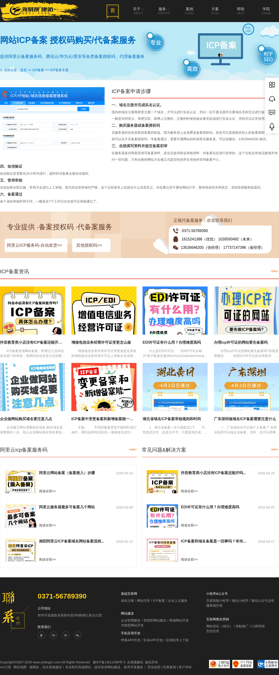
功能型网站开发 (132, 625)
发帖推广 (242, 626)
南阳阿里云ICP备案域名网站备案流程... (71, 541)
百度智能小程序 (217, 600)
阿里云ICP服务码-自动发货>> (34, 245)
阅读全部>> (47, 491)
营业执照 (153, 667)
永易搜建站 (135, 662)
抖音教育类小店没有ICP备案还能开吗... (213, 473)
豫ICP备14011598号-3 (109, 662)
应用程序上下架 (177, 640)
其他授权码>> (89, 245)
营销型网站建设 (154, 620)
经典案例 (169, 667)
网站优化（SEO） (219, 626)
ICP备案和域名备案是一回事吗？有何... (213, 541)
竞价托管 (212, 631)
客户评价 (185, 667)
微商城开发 (214, 605)
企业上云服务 (177, 600)
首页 (23, 70)
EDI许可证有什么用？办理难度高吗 (210, 507)
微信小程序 (240, 600)
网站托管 (143, 600)
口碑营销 (258, 626)
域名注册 (127, 600)
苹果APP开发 (130, 640)
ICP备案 (38, 70)
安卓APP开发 (153, 640)
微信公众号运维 (262, 600)
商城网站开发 (179, 620)
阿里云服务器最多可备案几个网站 (67, 507)
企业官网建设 (130, 620)
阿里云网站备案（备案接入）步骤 (67, 473)
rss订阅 (5, 667)
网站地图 (20, 667)
